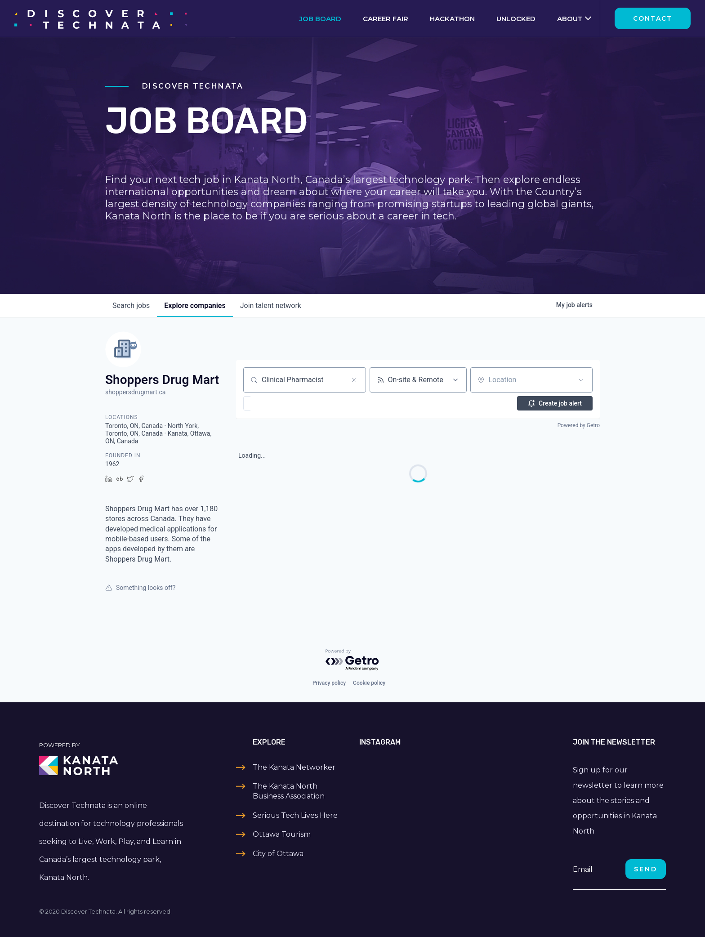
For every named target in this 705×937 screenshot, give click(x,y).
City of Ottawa (278, 853)
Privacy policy (329, 683)
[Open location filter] (581, 380)
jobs (131, 305)
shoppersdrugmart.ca (135, 392)
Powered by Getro (579, 425)
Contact (652, 18)
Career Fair (385, 18)
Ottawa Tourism (282, 834)
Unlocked (515, 18)
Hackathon (452, 18)
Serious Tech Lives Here (295, 815)
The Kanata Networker (294, 767)
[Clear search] (354, 380)
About (570, 18)
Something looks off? (140, 587)
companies (194, 305)
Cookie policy (369, 683)
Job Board (320, 18)
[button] (273, 403)
